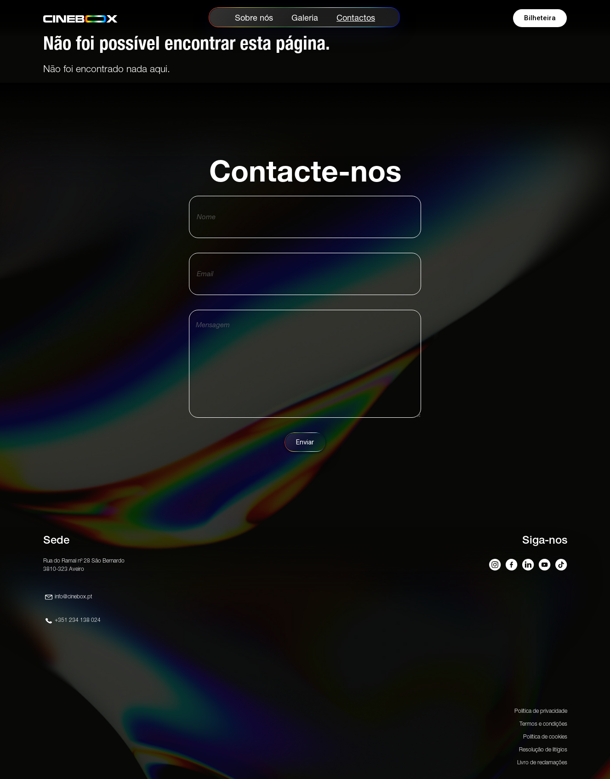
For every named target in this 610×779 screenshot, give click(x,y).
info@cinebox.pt (73, 596)
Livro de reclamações (542, 762)
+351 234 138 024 (78, 619)
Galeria (304, 17)
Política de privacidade (540, 710)
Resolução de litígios (543, 749)
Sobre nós (254, 17)
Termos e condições (543, 723)
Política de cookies (545, 736)
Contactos (355, 17)
